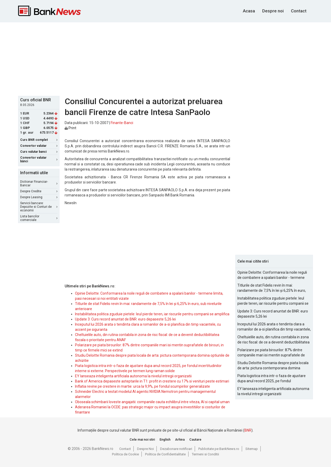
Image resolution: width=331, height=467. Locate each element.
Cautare (195, 439)
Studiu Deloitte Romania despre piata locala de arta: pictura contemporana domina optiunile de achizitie (273, 366)
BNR (247, 430)
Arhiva (180, 439)
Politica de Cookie (125, 454)
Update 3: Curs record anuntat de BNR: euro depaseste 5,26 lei (125, 319)
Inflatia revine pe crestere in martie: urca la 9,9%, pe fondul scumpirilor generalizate (142, 386)
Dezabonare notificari (176, 449)
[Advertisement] (165, 58)
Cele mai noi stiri (142, 439)
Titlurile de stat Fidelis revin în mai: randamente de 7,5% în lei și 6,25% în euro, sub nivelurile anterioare (271, 288)
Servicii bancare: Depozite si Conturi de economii (38, 206)
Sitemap (251, 449)
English (165, 439)
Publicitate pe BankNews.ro (218, 449)
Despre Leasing (38, 197)
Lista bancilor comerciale (38, 218)
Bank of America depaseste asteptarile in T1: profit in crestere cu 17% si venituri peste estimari (152, 381)
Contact (298, 10)
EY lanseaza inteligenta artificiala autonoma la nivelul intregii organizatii (133, 376)
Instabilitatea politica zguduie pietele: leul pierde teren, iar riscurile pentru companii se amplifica (152, 314)
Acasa (249, 10)
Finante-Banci (122, 123)
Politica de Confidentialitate (165, 454)
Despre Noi (145, 449)
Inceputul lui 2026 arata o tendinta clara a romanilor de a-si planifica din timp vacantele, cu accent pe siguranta (274, 327)
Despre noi (273, 10)
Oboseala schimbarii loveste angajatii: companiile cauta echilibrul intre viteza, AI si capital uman (152, 402)
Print (70, 128)
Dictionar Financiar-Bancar (38, 183)
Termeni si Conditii (205, 454)
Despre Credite (38, 191)
